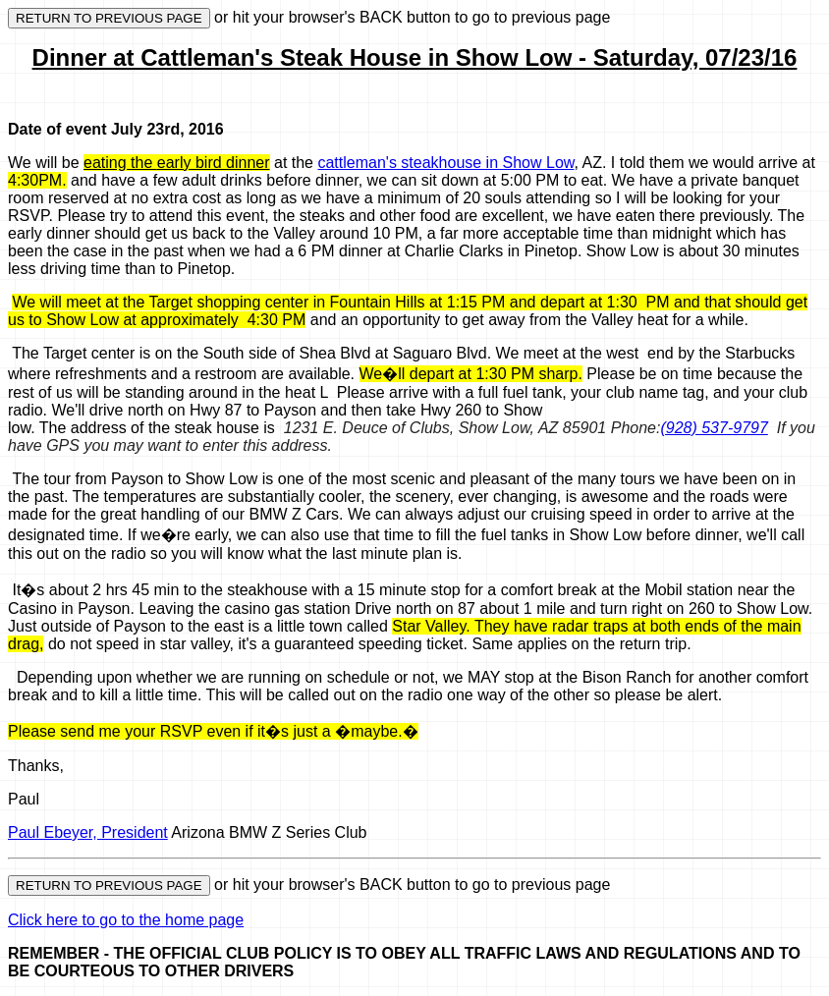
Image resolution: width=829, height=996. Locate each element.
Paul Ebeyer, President (88, 832)
